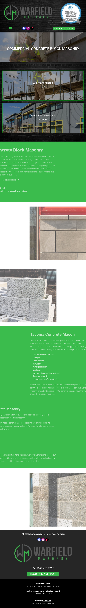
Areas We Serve (40, 593)
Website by (43, 601)
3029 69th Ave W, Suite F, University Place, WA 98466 (43, 586)
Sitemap (50, 593)
